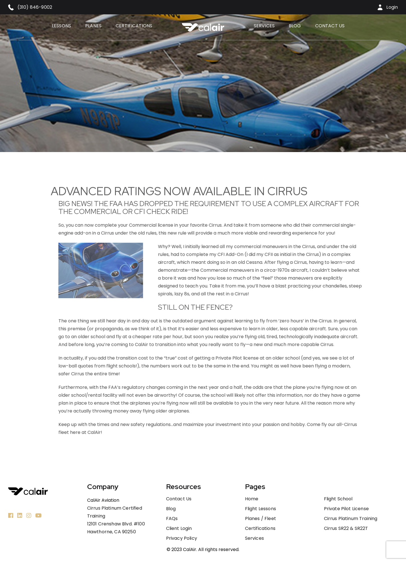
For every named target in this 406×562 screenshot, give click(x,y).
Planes (93, 26)
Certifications (134, 26)
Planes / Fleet (260, 518)
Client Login (179, 528)
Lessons (61, 26)
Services (264, 26)
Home (252, 498)
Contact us (330, 26)
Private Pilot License (346, 508)
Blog (295, 26)
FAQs (172, 518)
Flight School (338, 498)
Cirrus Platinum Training (351, 518)
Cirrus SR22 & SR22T (346, 528)
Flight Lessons (260, 508)
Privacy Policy (181, 538)
